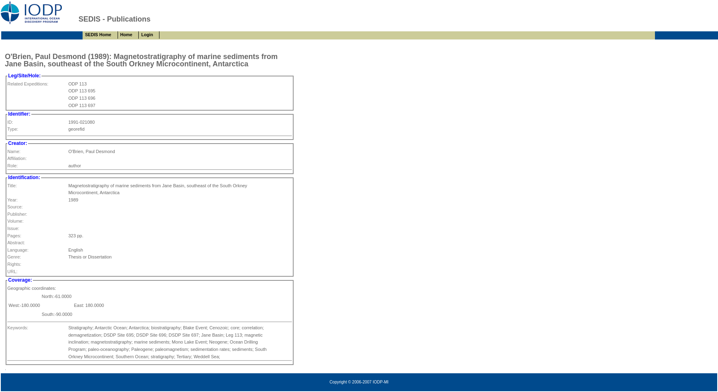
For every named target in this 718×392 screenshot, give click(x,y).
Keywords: (17, 327)
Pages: (14, 235)
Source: (15, 206)
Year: (12, 199)
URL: (12, 271)
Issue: (13, 228)
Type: (12, 129)
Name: (13, 151)
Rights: (14, 264)
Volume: (15, 221)
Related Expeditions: (27, 83)
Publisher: (17, 214)
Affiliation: (17, 158)
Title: (12, 185)
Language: (17, 249)
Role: (12, 165)
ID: (10, 122)
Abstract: (16, 242)
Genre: (14, 256)
